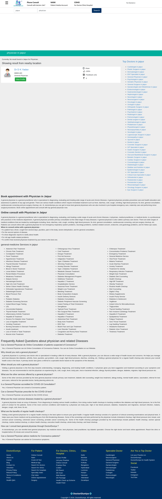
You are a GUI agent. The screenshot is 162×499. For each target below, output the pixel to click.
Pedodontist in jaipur (135, 180)
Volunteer (9, 468)
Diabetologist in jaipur (135, 165)
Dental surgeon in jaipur (136, 119)
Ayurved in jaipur (133, 140)
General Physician (112, 460)
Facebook (134, 467)
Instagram (134, 475)
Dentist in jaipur (133, 142)
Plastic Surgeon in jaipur (136, 69)
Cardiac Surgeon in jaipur (136, 160)
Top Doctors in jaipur (133, 61)
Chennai (84, 460)
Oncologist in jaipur (134, 102)
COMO (58, 468)
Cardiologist (110, 455)
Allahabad (84, 478)
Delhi (83, 455)
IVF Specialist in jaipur (135, 147)
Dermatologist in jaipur (135, 72)
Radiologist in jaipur (134, 114)
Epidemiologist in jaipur (136, 170)
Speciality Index (37, 473)
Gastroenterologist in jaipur (137, 92)
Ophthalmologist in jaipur (136, 122)
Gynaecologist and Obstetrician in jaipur (142, 87)
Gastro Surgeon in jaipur (136, 150)
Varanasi (84, 475)
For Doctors (131, 3)
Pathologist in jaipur (134, 109)
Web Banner (60, 475)
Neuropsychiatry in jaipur (136, 130)
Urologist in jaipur (133, 104)
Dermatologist (111, 468)
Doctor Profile (61, 458)
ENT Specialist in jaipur (136, 74)
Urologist (109, 473)
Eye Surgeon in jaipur (135, 190)
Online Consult (36, 455)
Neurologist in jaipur (134, 97)
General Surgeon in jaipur (137, 84)
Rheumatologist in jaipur (136, 185)
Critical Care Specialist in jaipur (139, 175)
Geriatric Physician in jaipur (137, 82)
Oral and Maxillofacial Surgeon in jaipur (142, 155)
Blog (8, 463)
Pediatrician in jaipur (135, 125)
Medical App (35, 463)
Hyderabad (85, 468)
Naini (33, 457)
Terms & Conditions (13, 475)
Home (8, 455)
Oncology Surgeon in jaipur (137, 187)
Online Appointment (38, 478)
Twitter (133, 470)
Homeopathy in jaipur (135, 137)
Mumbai (84, 457)
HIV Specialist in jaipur (135, 172)
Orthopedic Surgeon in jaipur (138, 107)
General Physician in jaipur (137, 77)
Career (9, 460)
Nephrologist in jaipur (135, 94)
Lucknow (84, 470)
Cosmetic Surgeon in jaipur (137, 145)
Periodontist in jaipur (135, 182)
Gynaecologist (111, 465)
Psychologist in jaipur (135, 79)
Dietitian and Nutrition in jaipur (138, 167)
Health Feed (60, 483)
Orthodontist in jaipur (135, 177)
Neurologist (110, 478)
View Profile (20, 79)
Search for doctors (38, 465)
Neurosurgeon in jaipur (135, 99)
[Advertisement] (81, 32)
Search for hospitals (38, 470)
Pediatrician (110, 470)
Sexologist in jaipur (134, 132)
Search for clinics (37, 468)
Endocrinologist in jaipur (136, 89)
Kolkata (83, 463)
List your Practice (62, 460)
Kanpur (83, 473)
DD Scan (59, 473)
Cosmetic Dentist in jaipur (136, 152)
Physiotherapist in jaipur (136, 127)
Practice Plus (61, 465)
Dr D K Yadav (21, 69)
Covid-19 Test (36, 460)
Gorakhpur (85, 480)
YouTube (134, 477)
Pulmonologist (111, 475)
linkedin (133, 472)
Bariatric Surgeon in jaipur (137, 157)
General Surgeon (112, 463)
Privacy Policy (11, 470)
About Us (9, 457)
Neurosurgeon (111, 457)
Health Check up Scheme (65, 480)
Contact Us (10, 465)
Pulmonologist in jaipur (135, 117)
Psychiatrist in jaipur (134, 112)
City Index (35, 475)
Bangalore (85, 465)
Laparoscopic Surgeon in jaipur (139, 135)
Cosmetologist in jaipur (135, 162)
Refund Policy (11, 473)
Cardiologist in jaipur (135, 67)
